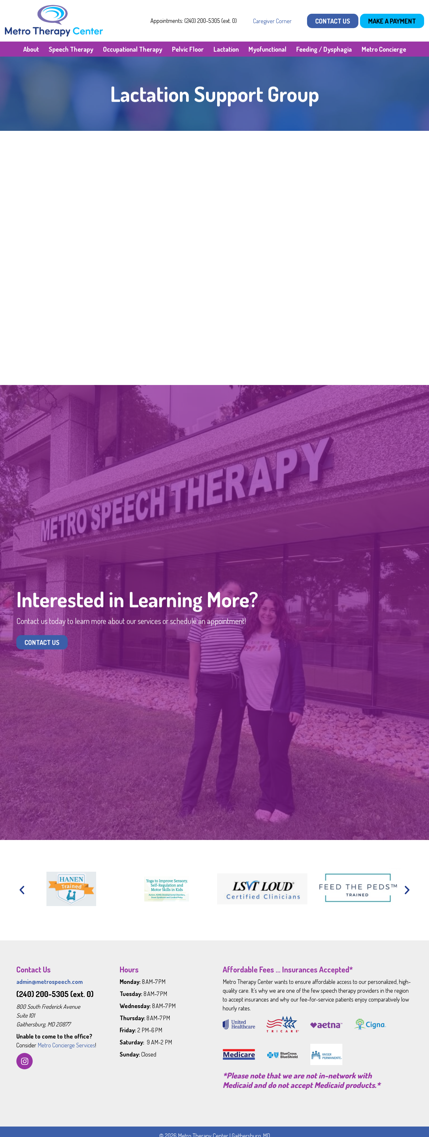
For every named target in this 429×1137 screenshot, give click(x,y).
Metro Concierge (384, 49)
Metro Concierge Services (66, 1045)
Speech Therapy (71, 49)
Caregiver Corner (272, 21)
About (31, 49)
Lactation (226, 49)
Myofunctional (267, 49)
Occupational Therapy (132, 49)
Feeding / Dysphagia (324, 49)
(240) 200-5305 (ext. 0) (55, 994)
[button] (21, 890)
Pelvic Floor (188, 49)
